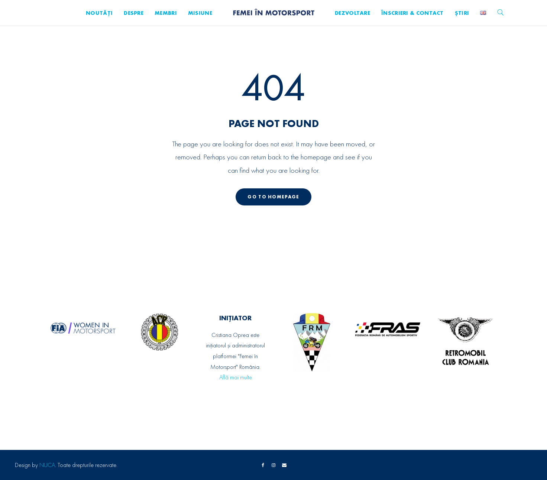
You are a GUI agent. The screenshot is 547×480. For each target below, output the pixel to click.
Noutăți (99, 13)
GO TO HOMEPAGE (273, 197)
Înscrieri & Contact (412, 13)
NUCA (47, 465)
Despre (133, 13)
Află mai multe (235, 377)
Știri (462, 13)
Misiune (200, 13)
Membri (166, 13)
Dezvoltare (352, 13)
